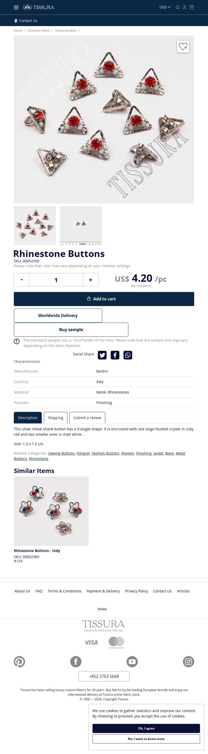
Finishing (144, 438)
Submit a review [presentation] (87, 402)
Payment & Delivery (103, 576)
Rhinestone (38, 443)
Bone (169, 438)
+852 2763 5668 (104, 661)
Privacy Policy (136, 576)
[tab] (28, 403)
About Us (22, 576)
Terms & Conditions (64, 576)
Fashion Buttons (105, 438)
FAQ (39, 576)
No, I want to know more (146, 739)
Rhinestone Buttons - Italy (37, 536)
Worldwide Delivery (58, 315)
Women (127, 438)
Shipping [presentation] (55, 402)
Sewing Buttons (61, 438)
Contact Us (28, 20)
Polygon (83, 438)
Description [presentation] (28, 402)
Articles (183, 576)
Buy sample (150, 315)
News (102, 594)
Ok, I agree (146, 728)
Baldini (102, 356)
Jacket (158, 438)
